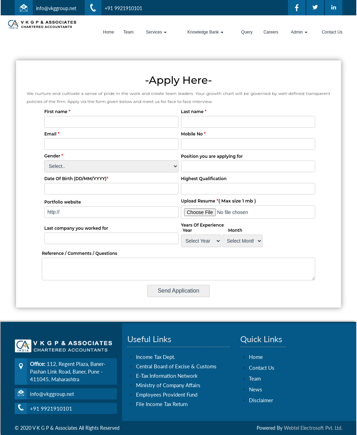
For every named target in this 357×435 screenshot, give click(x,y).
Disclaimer (261, 394)
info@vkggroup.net (56, 8)
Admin (299, 32)
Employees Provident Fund (166, 388)
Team (128, 32)
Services (156, 32)
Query (247, 32)
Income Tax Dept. (155, 350)
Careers (271, 32)
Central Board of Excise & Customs (176, 360)
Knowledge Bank (205, 32)
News (255, 383)
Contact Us (332, 32)
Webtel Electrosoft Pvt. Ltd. (313, 428)
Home (108, 32)
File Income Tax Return (162, 398)
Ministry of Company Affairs (168, 379)
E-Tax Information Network (167, 369)
